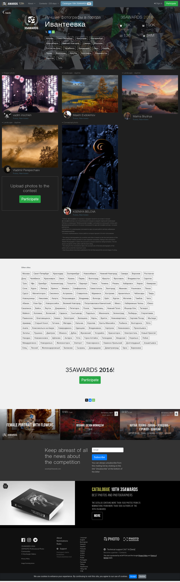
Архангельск (124, 293)
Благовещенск (43, 318)
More (97, 516)
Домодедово (95, 348)
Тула (60, 58)
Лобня (145, 338)
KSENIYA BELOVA (84, 212)
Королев (91, 323)
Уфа (32, 283)
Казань (105, 48)
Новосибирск (52, 43)
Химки (57, 318)
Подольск (90, 313)
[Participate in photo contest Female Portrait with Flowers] (30, 424)
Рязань (115, 283)
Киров (140, 283)
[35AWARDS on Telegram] (35, 541)
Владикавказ (95, 328)
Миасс (118, 303)
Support (63, 549)
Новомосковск (41, 338)
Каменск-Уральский (113, 343)
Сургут (26, 293)
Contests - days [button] (48, 3)
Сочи (25, 288)
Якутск (48, 308)
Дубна (73, 333)
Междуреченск (29, 343)
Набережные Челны (134, 303)
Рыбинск (123, 323)
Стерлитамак (147, 313)
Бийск (38, 308)
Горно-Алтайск (91, 338)
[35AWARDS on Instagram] (29, 541)
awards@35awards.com (53, 469)
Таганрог (144, 308)
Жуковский (85, 333)
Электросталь (130, 333)
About (59, 538)
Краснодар (82, 38)
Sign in (158, 3)
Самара (86, 43)
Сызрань (81, 348)
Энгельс (26, 333)
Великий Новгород (72, 303)
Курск (33, 288)
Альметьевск (150, 343)
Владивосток (101, 53)
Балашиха (82, 318)
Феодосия (120, 338)
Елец (25, 348)
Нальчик (79, 323)
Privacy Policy (25, 558)
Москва (49, 38)
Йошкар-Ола (130, 308)
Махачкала (104, 313)
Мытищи (152, 318)
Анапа (25, 328)
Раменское (28, 318)
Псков (86, 308)
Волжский (50, 313)
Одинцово (80, 328)
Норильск (133, 338)
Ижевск (65, 288)
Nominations (62, 541)
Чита (148, 298)
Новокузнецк (29, 298)
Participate (171, 3)
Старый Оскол (41, 323)
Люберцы (132, 313)
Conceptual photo (71, 123)
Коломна (38, 313)
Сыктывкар (76, 313)
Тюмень (104, 283)
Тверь (151, 293)
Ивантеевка (23, 118)
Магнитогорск (39, 293)
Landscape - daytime (12, 123)
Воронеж (98, 43)
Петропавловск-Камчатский (97, 303)
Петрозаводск (68, 298)
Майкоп (26, 313)
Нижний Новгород (70, 43)
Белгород (110, 288)
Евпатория (69, 318)
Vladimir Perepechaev (26, 170)
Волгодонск (136, 323)
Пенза (148, 288)
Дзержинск (60, 308)
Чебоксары (139, 293)
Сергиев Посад (137, 318)
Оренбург (42, 283)
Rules (59, 544)
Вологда (96, 298)
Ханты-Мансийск (107, 323)
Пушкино (38, 333)
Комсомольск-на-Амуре (43, 328)
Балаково (68, 348)
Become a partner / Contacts (115, 553)
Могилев (127, 298)
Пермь (49, 53)
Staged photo (9, 73)
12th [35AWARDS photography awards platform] (13, 4)
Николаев (43, 298)
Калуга (55, 298)
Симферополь (79, 288)
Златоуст (78, 343)
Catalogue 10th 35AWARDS (77, 3)
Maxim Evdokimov (84, 115)
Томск (94, 283)
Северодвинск (65, 328)
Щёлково (56, 338)
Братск (104, 318)
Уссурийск (99, 333)
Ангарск (68, 338)
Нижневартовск (118, 318)
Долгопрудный (133, 343)
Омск (96, 48)
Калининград (57, 283)
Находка (26, 338)
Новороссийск (52, 303)
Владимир (84, 298)
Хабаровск (128, 283)
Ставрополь (82, 293)
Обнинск (63, 333)
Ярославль (86, 53)
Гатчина (55, 323)
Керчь (94, 318)
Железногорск (63, 343)
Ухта (78, 338)
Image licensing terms (28, 563)
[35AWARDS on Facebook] (23, 541)
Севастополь (96, 288)
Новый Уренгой (148, 333)
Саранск (63, 313)
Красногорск (114, 333)
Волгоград (61, 53)
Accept (133, 576)
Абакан (26, 303)
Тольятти (71, 283)
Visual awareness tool (64, 557)
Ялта (148, 323)
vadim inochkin (22, 115)
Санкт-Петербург (65, 38)
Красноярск (84, 48)
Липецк (43, 288)
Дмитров (50, 333)
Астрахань (68, 293)
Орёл (106, 298)
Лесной (34, 348)
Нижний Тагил (113, 308)
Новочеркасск (93, 343)
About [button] (31, 3)
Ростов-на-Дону (53, 48)
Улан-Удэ (37, 303)
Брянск (54, 288)
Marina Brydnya (142, 116)
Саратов (50, 58)
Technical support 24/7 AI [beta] (121, 549)
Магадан (67, 323)
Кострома (109, 293)
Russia (15, 118)
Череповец (98, 308)
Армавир (27, 323)
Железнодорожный (51, 348)
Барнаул (83, 283)
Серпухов (109, 328)
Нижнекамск (124, 328)
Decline (142, 576)
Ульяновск (136, 288)
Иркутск (73, 53)
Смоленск (54, 293)
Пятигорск (74, 308)
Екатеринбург (97, 38)
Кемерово (151, 283)
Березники (136, 348)
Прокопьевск (140, 328)
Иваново (123, 288)
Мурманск (96, 293)
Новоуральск (46, 343)
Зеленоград (118, 313)
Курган (116, 298)
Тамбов (138, 298)
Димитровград (112, 348)
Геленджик (107, 338)
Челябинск (69, 48)
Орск (125, 348)
